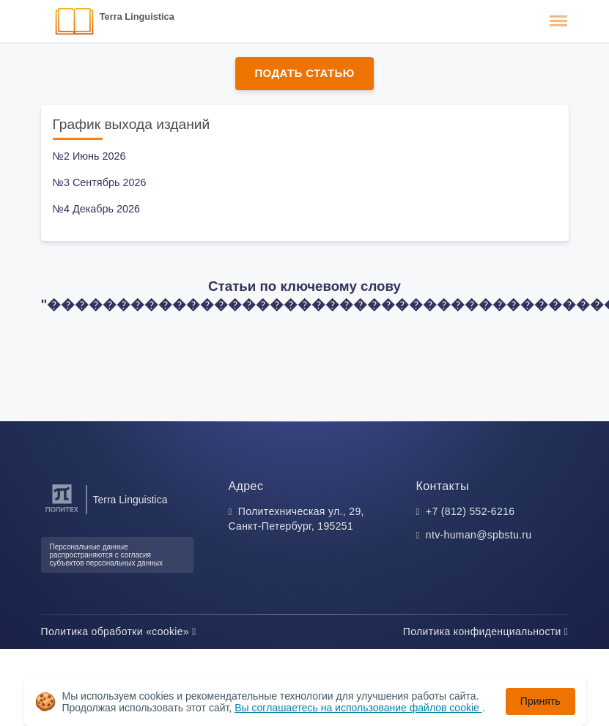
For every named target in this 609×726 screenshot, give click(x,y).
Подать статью (304, 73)
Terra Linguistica (137, 16)
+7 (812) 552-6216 (470, 511)
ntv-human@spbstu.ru (479, 535)
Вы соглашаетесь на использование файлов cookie (358, 708)
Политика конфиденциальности (486, 631)
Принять (540, 701)
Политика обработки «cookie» (118, 631)
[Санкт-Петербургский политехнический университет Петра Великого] (62, 512)
